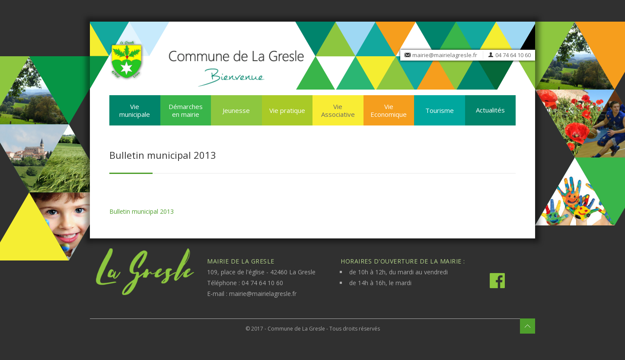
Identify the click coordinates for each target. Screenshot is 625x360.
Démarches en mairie (186, 110)
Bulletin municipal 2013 (141, 211)
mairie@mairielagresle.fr (444, 55)
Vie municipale (134, 110)
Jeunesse (236, 110)
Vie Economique (388, 110)
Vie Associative (338, 110)
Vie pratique (287, 110)
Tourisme (439, 110)
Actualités (490, 110)
